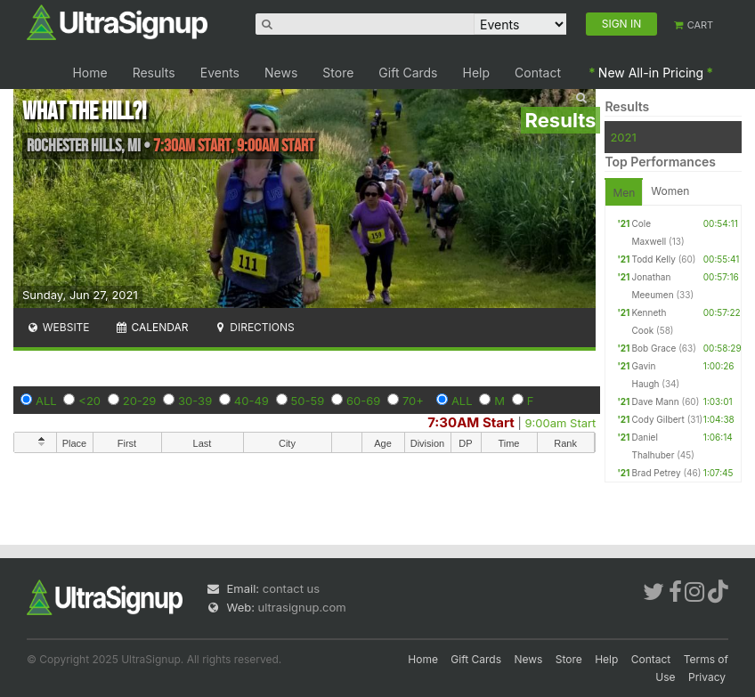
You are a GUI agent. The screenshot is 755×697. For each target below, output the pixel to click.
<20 (89, 400)
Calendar (152, 327)
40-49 (251, 400)
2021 (623, 137)
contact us (291, 588)
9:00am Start (561, 423)
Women (670, 191)
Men (624, 192)
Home (89, 72)
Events (219, 72)
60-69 (363, 400)
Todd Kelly (653, 259)
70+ (413, 400)
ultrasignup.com (302, 607)
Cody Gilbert (657, 419)
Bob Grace (653, 348)
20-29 (140, 400)
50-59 (308, 400)
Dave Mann (654, 401)
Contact (538, 72)
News (280, 72)
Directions (253, 327)
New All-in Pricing (650, 72)
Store (337, 72)
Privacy (707, 677)
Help (477, 72)
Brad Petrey (655, 472)
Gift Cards (407, 72)
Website (58, 327)
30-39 (195, 400)
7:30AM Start (471, 422)
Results (154, 72)
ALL (46, 400)
